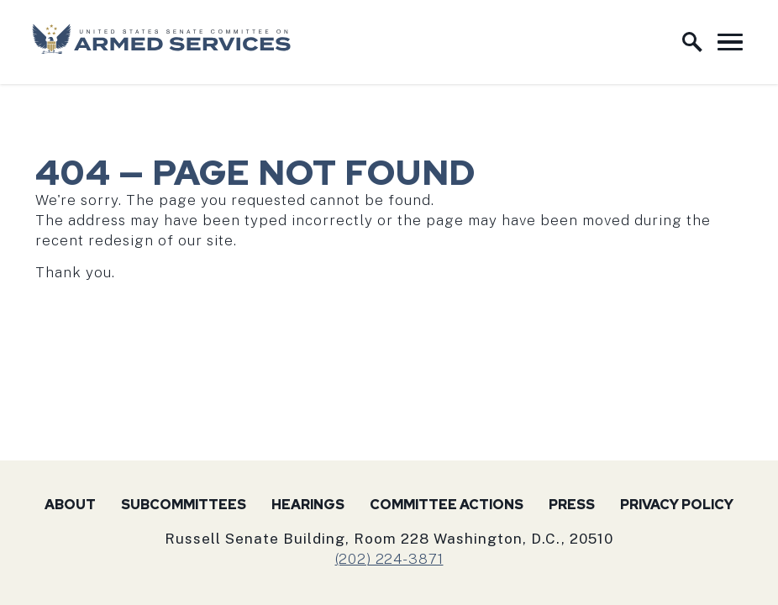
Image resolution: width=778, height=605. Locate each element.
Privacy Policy (676, 504)
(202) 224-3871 (389, 558)
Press (572, 504)
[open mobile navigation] (730, 42)
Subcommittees (183, 504)
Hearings (307, 504)
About (70, 504)
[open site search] (692, 42)
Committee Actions (446, 504)
